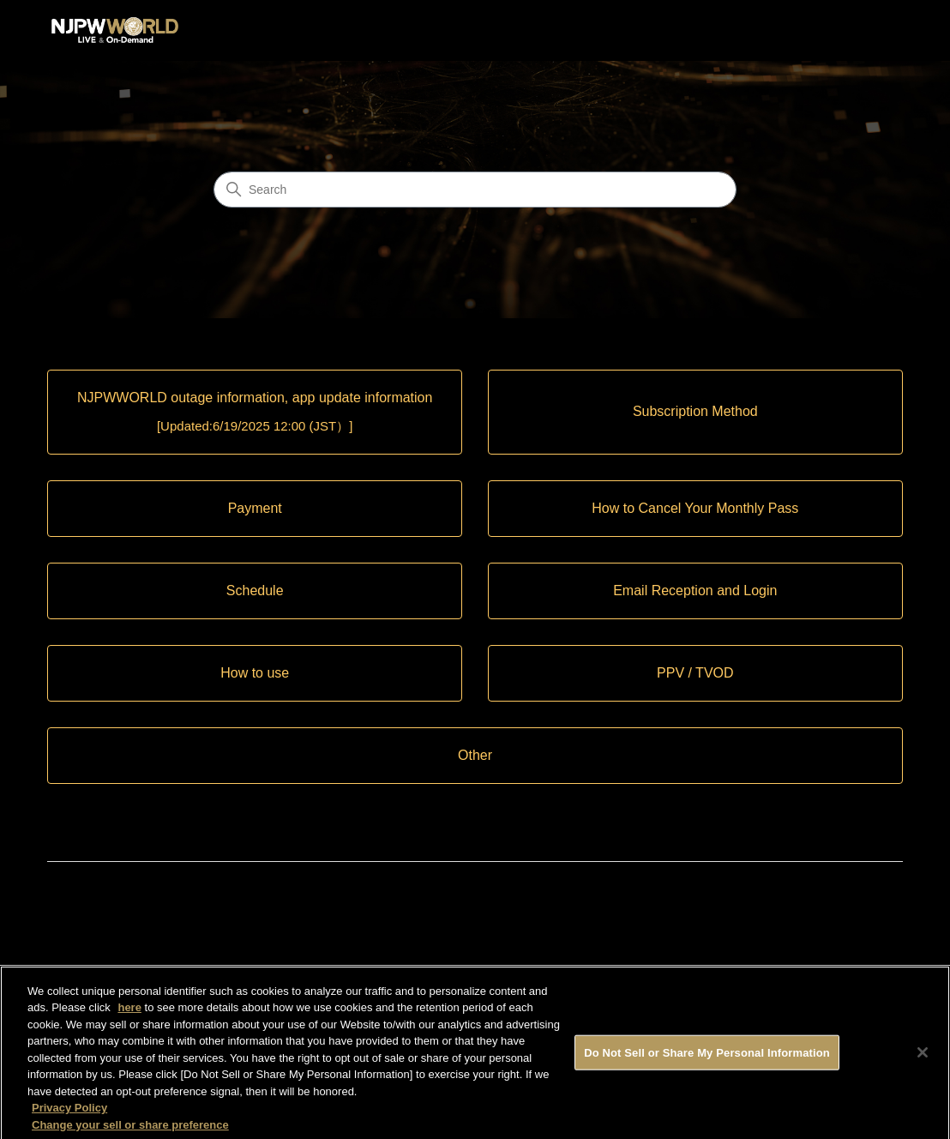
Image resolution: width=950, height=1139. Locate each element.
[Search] (475, 189)
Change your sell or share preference (130, 1130)
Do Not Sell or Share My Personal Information (707, 1058)
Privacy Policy (69, 1113)
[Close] (922, 1058)
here (129, 1013)
